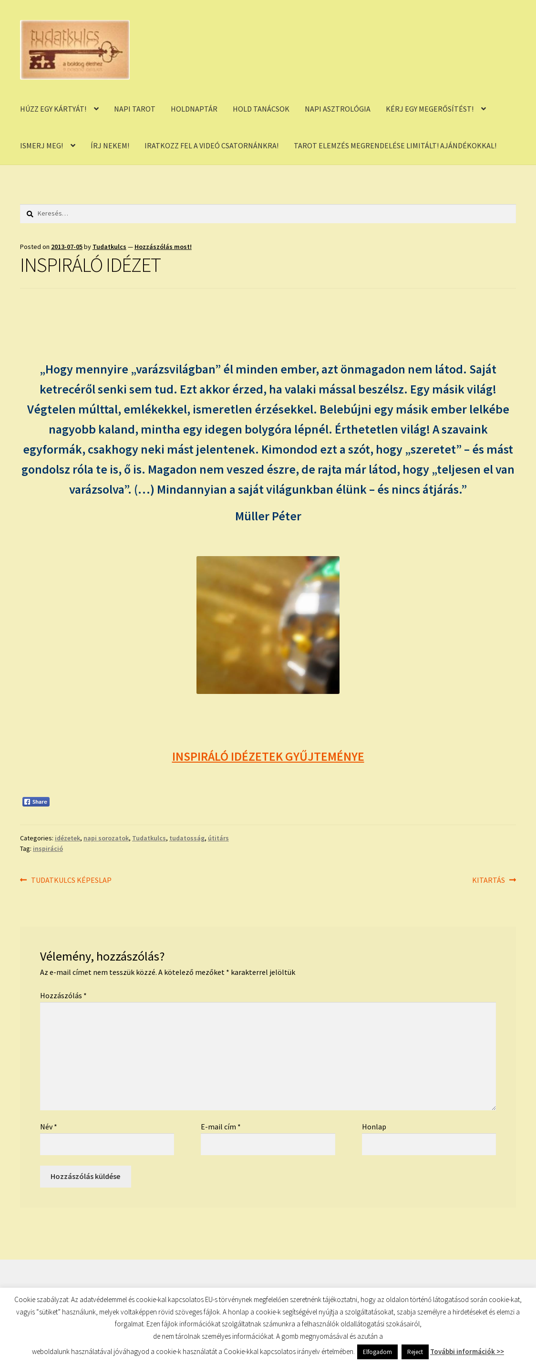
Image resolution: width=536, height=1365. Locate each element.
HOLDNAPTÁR (194, 109)
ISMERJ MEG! (41, 145)
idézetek (67, 838)
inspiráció (48, 848)
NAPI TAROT (134, 109)
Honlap (374, 1126)
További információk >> (467, 1351)
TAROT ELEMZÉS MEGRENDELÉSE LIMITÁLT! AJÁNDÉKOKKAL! (395, 145)
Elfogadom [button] (377, 1352)
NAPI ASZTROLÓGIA (338, 109)
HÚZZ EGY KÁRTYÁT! (53, 109)
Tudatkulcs (109, 246)
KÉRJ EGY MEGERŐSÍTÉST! (430, 109)
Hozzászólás (63, 995)
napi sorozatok (106, 838)
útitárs (218, 838)
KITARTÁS (488, 880)
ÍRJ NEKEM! (110, 145)
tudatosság (187, 838)
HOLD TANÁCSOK (261, 109)
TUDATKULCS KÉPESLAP (71, 880)
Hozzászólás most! (163, 246)
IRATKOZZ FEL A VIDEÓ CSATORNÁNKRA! (211, 145)
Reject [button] (415, 1352)
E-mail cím (221, 1126)
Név (48, 1126)
